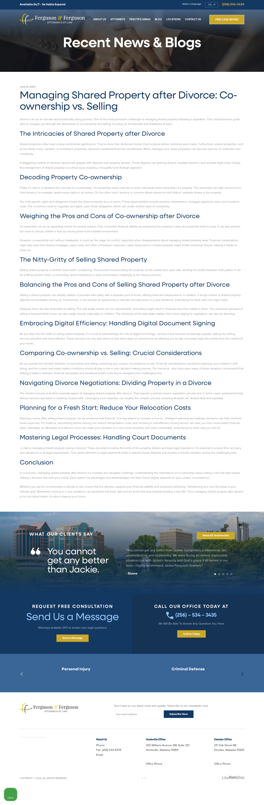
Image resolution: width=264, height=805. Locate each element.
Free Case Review (226, 19)
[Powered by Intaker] (229, 796)
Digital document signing (172, 334)
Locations (173, 19)
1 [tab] (216, 590)
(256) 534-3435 (233, 4)
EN (210, 5)
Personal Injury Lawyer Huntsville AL (49, 763)
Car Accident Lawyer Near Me (51, 757)
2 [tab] (220, 590)
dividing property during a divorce (105, 398)
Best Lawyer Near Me (36, 751)
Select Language (191, 4)
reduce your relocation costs (181, 423)
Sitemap (116, 793)
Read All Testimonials (216, 550)
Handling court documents (36, 457)
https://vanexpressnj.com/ (185, 368)
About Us (99, 19)
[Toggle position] (242, 675)
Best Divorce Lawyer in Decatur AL (45, 759)
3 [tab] (224, 590)
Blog (158, 19)
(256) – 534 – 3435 (191, 631)
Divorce (40, 87)
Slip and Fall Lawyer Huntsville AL (39, 769)
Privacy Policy (130, 793)
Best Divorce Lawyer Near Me (60, 778)
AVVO (22, 751)
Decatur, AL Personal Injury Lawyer (76, 689)
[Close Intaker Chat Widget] (250, 675)
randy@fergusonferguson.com (115, 779)
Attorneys (117, 19)
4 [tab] (229, 590)
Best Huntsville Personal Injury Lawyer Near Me (76, 693)
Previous (22, 688)
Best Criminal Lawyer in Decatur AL (40, 754)
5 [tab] (233, 590)
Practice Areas (140, 19)
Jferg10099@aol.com (109, 774)
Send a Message (72, 652)
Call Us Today (191, 651)
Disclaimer (145, 793)
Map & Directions (159, 769)
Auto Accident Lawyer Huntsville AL (46, 765)
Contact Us (193, 19)
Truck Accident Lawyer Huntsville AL (50, 775)
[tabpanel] (132, 577)
